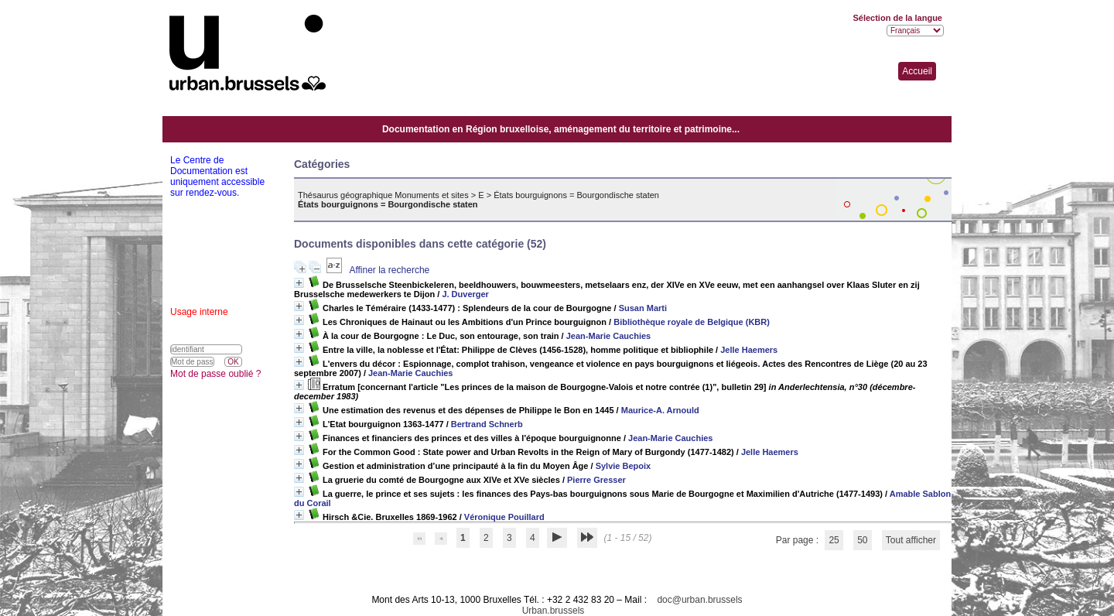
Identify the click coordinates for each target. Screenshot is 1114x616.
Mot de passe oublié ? (215, 373)
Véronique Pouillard (504, 517)
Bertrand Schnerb (487, 424)
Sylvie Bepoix (623, 466)
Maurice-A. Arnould (660, 410)
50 (862, 540)
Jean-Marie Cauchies (608, 336)
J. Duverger (465, 294)
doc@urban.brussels (699, 599)
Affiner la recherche (389, 270)
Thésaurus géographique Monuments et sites (383, 195)
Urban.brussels (553, 610)
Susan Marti (643, 308)
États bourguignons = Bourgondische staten (576, 195)
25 (834, 540)
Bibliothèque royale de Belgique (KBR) (691, 322)
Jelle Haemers (748, 349)
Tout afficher (911, 540)
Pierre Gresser (596, 479)
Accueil (917, 71)
